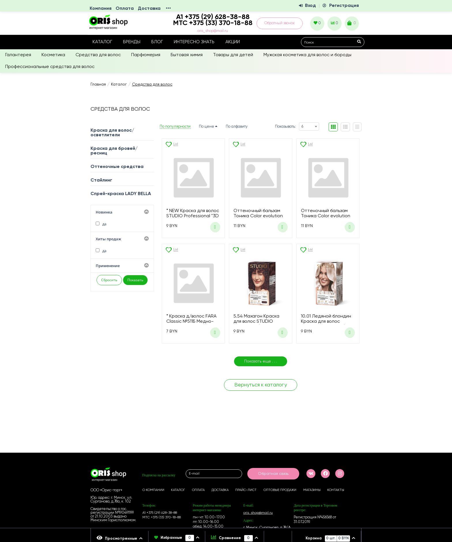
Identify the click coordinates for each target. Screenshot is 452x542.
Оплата (125, 8)
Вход (310, 5)
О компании (153, 490)
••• (168, 8)
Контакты (335, 490)
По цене (208, 127)
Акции (232, 42)
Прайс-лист (246, 490)
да (101, 223)
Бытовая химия (187, 55)
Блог (157, 42)
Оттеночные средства (117, 167)
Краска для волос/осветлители (112, 132)
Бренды (131, 42)
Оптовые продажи (279, 490)
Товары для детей (233, 55)
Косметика (53, 55)
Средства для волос (98, 55)
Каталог (102, 42)
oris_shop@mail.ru (212, 31)
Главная (98, 84)
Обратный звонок (279, 23)
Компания (101, 8)
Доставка (149, 8)
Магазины (312, 490)
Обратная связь (273, 474)
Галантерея (18, 55)
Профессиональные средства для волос (50, 67)
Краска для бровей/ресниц (114, 151)
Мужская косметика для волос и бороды (307, 55)
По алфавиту (237, 127)
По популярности (175, 127)
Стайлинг (101, 180)
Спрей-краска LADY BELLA (121, 194)
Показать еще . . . (260, 361)
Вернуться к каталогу (260, 385)
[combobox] (309, 126)
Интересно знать (194, 42)
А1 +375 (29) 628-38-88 (159, 513)
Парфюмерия (145, 55)
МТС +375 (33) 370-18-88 (213, 23)
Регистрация (344, 5)
